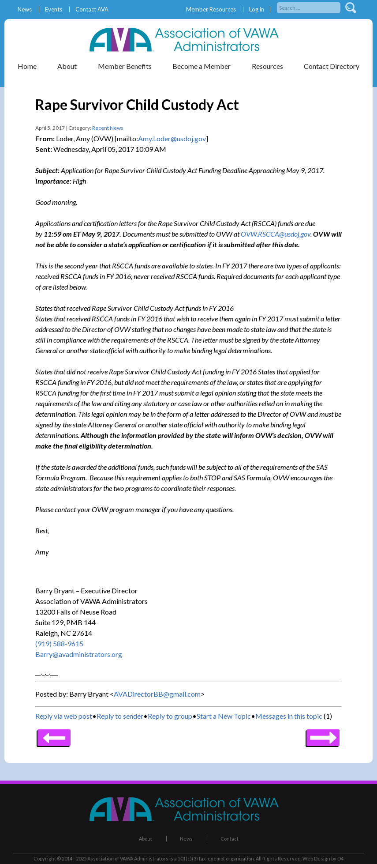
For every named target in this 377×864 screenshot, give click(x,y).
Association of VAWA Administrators (127, 858)
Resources (267, 66)
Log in (256, 9)
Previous (323, 734)
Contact (229, 838)
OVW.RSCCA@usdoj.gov (275, 234)
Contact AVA (91, 9)
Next (54, 734)
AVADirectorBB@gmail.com (157, 694)
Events (53, 9)
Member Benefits (125, 66)
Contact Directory (331, 66)
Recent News (107, 128)
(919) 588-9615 (59, 643)
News (25, 9)
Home (27, 66)
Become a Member (201, 66)
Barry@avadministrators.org (78, 654)
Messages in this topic (288, 716)
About (67, 66)
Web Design (316, 858)
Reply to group (170, 716)
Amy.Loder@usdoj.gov (172, 138)
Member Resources (211, 9)
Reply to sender (120, 716)
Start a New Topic (224, 716)
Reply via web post (63, 716)
